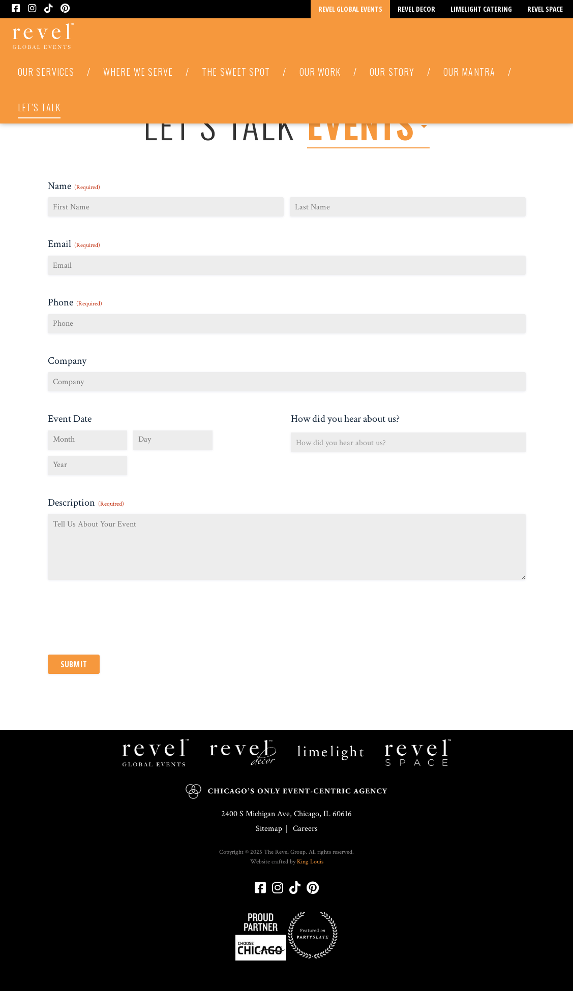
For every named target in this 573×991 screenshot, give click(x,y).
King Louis (310, 861)
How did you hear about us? (345, 418)
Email (74, 244)
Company (67, 360)
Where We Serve (138, 71)
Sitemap (269, 828)
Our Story (392, 71)
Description (86, 502)
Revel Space (545, 9)
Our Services (46, 71)
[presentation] (125, 620)
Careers (305, 828)
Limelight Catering (481, 9)
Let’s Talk (39, 107)
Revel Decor (416, 9)
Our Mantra (469, 71)
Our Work (320, 71)
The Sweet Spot (236, 71)
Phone (75, 302)
